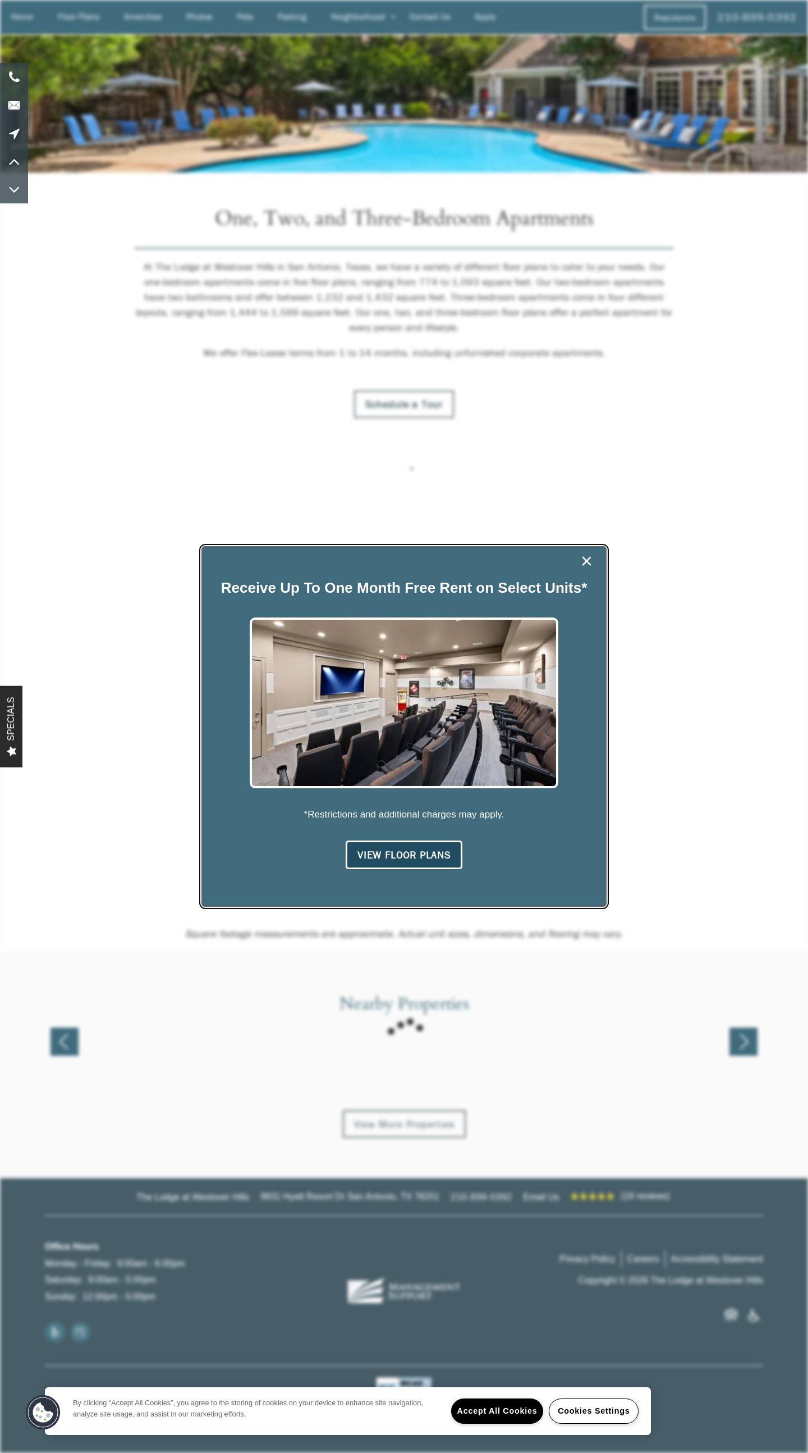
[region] (348, 1411)
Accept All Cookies (497, 1410)
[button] (404, 855)
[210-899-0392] (14, 77)
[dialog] (404, 726)
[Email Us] (14, 105)
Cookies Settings (594, 1410)
